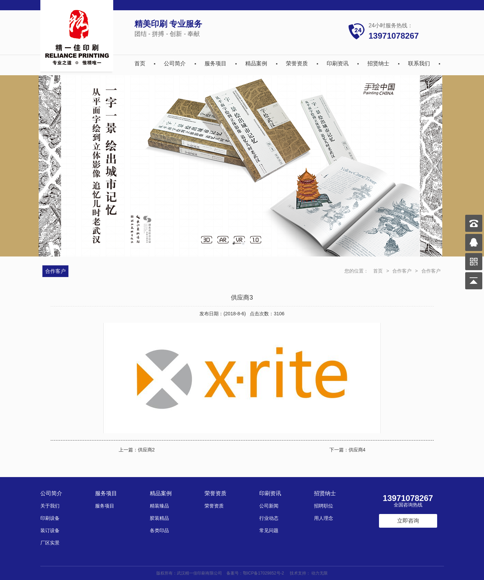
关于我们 (50, 506)
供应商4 (357, 449)
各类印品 (159, 530)
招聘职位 (323, 506)
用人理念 (323, 518)
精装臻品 (159, 506)
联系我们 (419, 63)
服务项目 (215, 63)
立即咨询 (408, 521)
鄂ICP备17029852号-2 (263, 573)
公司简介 (175, 63)
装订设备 (50, 530)
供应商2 (146, 449)
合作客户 (401, 271)
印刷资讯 (338, 63)
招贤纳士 (378, 63)
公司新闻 (268, 506)
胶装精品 (159, 518)
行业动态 (268, 518)
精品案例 (256, 63)
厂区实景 (50, 542)
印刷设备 (50, 518)
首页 (139, 63)
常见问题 (268, 530)
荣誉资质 (297, 63)
